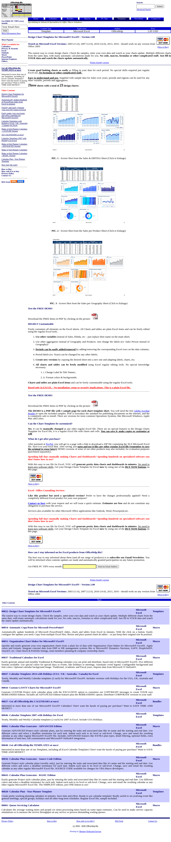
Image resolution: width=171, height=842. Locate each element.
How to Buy (7, 169)
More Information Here (11, 33)
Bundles (70, 19)
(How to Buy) (163, 47)
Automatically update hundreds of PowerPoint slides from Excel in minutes (14, 102)
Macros (87, 19)
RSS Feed (6, 182)
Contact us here (36, 503)
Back (99, 600)
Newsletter (138, 19)
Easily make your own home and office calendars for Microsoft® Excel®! (13, 115)
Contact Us (6, 176)
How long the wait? (10, 165)
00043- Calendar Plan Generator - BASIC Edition (28, 775)
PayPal (49, 444)
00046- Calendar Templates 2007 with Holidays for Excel (32, 715)
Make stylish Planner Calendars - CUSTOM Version (14, 130)
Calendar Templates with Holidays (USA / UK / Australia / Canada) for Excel (14, 123)
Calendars (6, 46)
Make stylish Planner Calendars (14, 150)
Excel (4, 51)
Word (4, 55)
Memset (82, 831)
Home (35, 19)
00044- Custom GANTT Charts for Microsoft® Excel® (31, 687)
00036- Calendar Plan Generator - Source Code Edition (31, 758)
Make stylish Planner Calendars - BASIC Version (14, 154)
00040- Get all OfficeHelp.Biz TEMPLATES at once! (30, 745)
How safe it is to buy (10, 171)
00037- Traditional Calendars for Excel (23, 657)
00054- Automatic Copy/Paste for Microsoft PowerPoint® (33, 627)
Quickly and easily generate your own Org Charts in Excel (14, 109)
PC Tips (104, 19)
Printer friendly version (99, 62)
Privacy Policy (8, 173)
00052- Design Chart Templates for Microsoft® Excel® (31, 611)
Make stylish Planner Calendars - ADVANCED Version (14, 145)
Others (4, 61)
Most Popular (7, 40)
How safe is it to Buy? (85, 821)
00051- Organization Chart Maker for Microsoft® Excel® (33, 641)
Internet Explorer (9, 59)
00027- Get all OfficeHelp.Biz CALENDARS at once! (30, 701)
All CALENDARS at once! (13, 135)
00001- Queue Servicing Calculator (20, 805)
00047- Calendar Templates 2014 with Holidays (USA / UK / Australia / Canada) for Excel (50, 673)
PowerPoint (7, 57)
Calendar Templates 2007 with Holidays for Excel (14, 139)
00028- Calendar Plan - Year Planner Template (27, 791)
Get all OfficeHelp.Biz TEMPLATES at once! (11, 69)
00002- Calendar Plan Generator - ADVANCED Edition (32, 726)
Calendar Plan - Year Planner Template (13, 160)
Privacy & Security (10, 49)
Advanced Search (143, 9)
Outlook (5, 53)
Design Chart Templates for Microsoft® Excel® (13, 95)
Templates (121, 19)
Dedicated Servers (93, 831)
